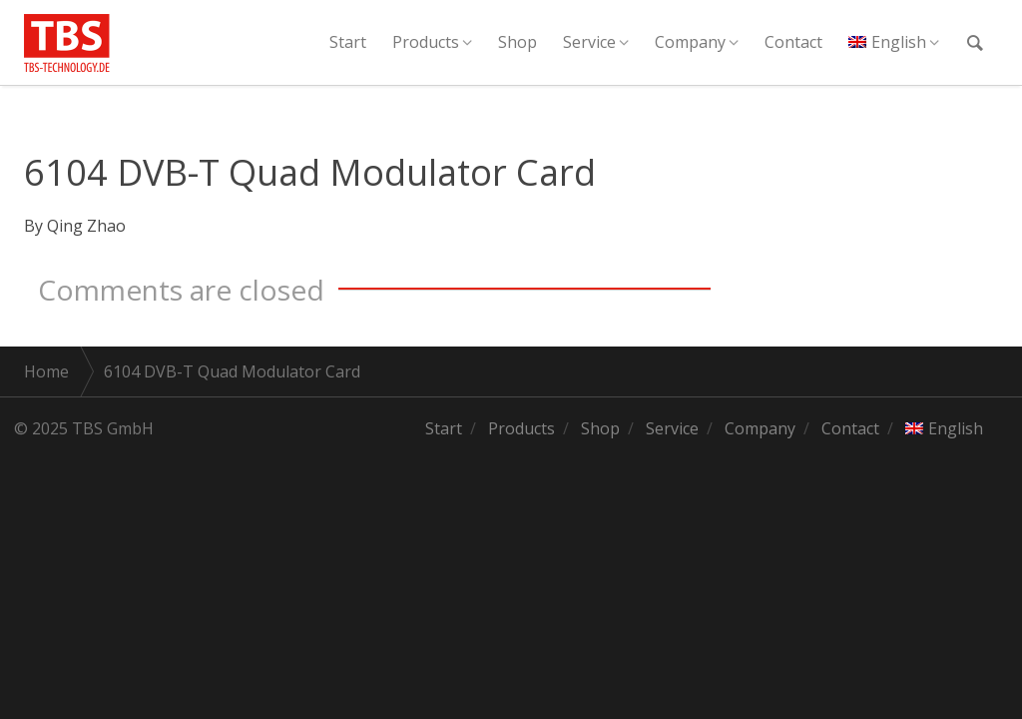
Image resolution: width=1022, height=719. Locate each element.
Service (589, 42)
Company (690, 42)
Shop (517, 42)
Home (46, 371)
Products (425, 42)
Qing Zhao (86, 226)
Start (347, 42)
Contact (793, 42)
